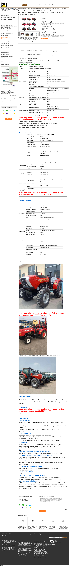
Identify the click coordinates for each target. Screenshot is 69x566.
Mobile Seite (52, 544)
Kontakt (49, 4)
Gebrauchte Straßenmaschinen (7, 25)
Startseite (19, 4)
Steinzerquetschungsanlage (6, 41)
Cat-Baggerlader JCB (5, 43)
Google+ (1, 565)
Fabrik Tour (35, 4)
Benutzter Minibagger (5, 52)
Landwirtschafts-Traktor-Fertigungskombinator (18, 8)
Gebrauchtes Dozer (4, 13)
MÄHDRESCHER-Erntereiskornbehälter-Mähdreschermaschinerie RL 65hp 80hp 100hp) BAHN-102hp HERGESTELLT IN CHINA (63, 529)
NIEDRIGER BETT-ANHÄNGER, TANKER (7, 57)
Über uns (29, 4)
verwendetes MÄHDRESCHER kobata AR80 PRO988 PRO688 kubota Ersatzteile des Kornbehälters (22, 528)
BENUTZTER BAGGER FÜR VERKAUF (6, 20)
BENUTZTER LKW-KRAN (6, 23)
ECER (39, 564)
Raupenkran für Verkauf (5, 47)
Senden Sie (64, 537)
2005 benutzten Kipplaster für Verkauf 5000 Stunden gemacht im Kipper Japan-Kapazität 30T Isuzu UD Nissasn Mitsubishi (9, 549)
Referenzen (54, 4)
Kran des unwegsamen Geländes (7, 45)
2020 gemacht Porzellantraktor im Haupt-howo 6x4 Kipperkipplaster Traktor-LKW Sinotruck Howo (8, 538)
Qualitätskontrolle (42, 4)
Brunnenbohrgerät (4, 35)
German (66, 0)
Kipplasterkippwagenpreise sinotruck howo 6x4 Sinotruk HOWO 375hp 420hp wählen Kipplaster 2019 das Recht (9, 545)
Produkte (24, 4)
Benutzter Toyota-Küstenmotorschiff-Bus (8, 61)
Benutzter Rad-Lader (5, 15)
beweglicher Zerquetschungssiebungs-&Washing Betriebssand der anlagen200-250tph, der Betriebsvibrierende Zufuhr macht (25, 554)
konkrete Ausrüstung (5, 54)
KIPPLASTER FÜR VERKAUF (6, 30)
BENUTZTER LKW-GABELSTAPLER (8, 50)
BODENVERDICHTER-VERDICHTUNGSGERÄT (6, 28)
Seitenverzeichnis (57, 542)
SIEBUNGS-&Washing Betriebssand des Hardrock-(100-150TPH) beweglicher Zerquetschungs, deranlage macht (25, 550)
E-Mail (51, 542)
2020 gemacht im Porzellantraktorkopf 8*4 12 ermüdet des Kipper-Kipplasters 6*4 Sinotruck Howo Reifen (9, 541)
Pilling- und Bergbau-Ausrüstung (7, 33)
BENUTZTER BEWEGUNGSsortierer (8, 17)
